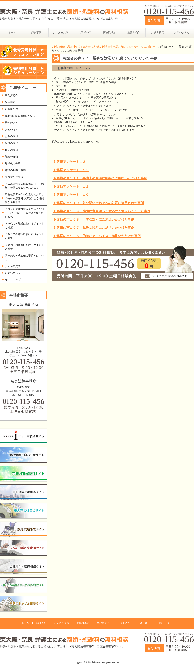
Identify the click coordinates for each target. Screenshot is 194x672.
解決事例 (36, 32)
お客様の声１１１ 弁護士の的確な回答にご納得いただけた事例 (100, 178)
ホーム (12, 32)
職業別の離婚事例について (20, 115)
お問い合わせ (182, 32)
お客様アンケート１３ (69, 161)
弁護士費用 (157, 32)
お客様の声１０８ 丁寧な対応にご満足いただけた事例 (93, 219)
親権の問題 (11, 143)
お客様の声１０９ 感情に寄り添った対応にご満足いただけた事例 (101, 211)
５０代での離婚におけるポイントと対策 (24, 236)
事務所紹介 (109, 32)
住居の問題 (11, 149)
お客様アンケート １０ (71, 194)
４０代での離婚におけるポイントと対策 (24, 225)
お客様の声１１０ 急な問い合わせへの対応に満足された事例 (98, 203)
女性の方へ (11, 129)
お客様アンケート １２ (71, 170)
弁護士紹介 (133, 32)
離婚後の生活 (13, 163)
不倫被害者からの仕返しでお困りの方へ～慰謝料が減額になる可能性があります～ (24, 198)
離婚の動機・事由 (15, 170)
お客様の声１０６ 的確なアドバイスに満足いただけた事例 (97, 236)
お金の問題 (11, 136)
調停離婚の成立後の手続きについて (24, 257)
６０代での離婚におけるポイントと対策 (24, 247)
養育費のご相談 (14, 177)
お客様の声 (84, 32)
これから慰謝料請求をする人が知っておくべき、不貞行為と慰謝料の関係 (24, 213)
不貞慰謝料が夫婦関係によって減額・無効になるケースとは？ (24, 185)
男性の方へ (11, 122)
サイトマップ (13, 279)
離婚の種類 (11, 156)
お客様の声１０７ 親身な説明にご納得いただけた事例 (93, 227)
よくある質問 (60, 32)
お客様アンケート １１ (71, 186)
